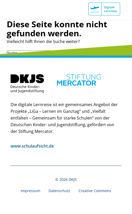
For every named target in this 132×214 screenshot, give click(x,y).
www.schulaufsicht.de (32, 146)
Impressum (30, 190)
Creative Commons (95, 190)
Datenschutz (59, 190)
